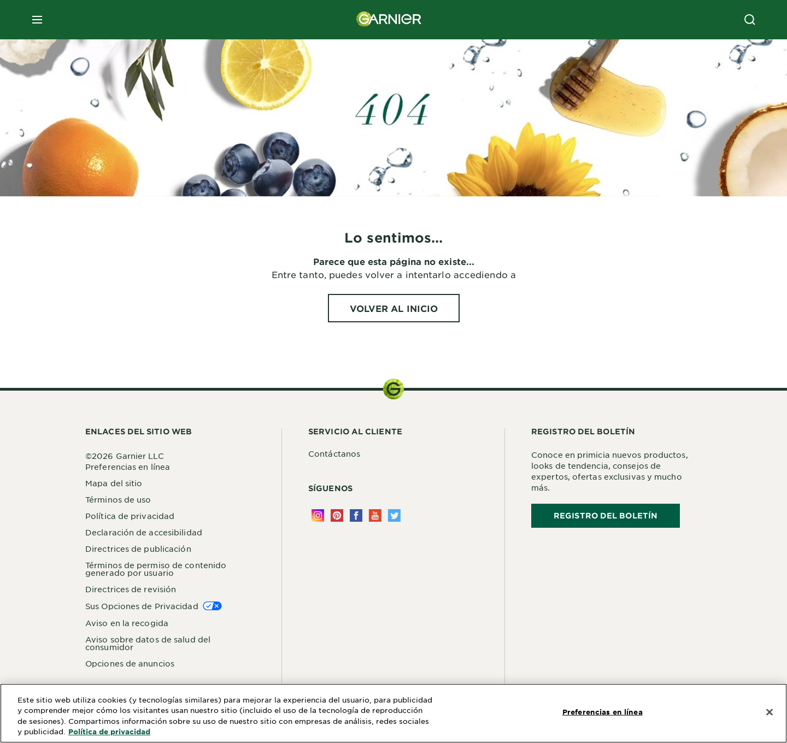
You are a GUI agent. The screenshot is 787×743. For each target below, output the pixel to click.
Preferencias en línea (127, 466)
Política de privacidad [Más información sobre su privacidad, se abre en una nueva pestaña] (109, 731)
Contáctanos (334, 453)
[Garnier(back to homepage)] (389, 19)
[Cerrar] (769, 712)
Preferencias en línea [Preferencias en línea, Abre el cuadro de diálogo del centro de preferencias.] (602, 711)
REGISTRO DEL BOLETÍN (605, 515)
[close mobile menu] (37, 19)
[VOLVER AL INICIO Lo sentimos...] (394, 308)
